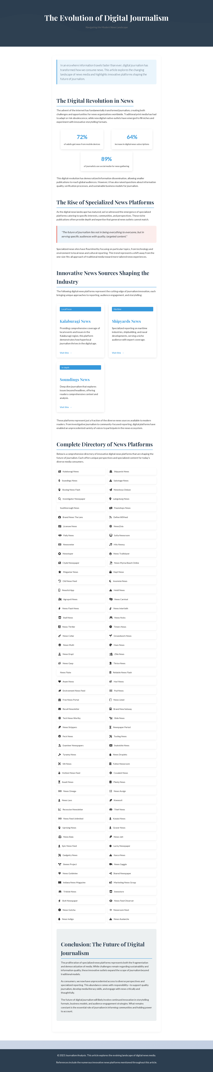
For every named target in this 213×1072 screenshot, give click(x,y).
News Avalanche (119, 919)
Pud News (116, 690)
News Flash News (68, 608)
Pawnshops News (120, 508)
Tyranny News (67, 754)
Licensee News (67, 526)
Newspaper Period (120, 727)
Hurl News (116, 681)
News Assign (117, 791)
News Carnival (118, 599)
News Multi (66, 645)
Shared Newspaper (120, 873)
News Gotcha (66, 910)
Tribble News (67, 891)
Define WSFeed (118, 517)
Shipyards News (119, 471)
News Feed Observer (121, 900)
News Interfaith (118, 608)
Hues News (116, 645)
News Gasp (65, 663)
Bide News (117, 718)
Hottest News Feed (69, 773)
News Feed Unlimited (70, 818)
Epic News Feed (67, 846)
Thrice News (117, 663)
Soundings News (67, 480)
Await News (65, 782)
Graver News (117, 827)
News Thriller (66, 626)
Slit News (64, 763)
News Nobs (117, 617)
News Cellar (66, 635)
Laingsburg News (119, 498)
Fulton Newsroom (119, 763)
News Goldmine (68, 873)
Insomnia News (118, 581)
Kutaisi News (117, 818)
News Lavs (65, 800)
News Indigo (66, 919)
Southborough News (69, 508)
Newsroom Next (119, 910)
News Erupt (66, 654)
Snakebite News (119, 745)
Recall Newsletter (68, 709)
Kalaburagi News (68, 471)
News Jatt (116, 836)
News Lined (116, 699)
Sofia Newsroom (119, 535)
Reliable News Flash (120, 672)
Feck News (65, 736)
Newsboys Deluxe (120, 489)
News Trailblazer (119, 553)
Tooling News (118, 736)
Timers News (117, 626)
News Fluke (65, 672)
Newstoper (65, 553)
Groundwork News (120, 635)
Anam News (66, 681)
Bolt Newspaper (68, 900)
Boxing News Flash (69, 489)
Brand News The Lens (70, 517)
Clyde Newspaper (68, 562)
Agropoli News (67, 599)
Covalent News (118, 773)
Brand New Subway (120, 709)
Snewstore (116, 891)
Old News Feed (67, 581)
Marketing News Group (122, 882)
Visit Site (64, 355)
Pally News (66, 535)
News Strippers (67, 727)
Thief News (117, 809)
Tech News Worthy (69, 718)
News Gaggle (118, 864)
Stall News (65, 617)
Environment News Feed (71, 690)
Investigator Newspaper (71, 498)
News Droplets (118, 754)
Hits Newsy (117, 544)
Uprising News (67, 827)
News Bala (65, 836)
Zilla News (116, 654)
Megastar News (68, 572)
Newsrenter (66, 544)
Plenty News (117, 782)
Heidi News (117, 590)
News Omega (67, 791)
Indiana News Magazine (71, 882)
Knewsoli (115, 800)
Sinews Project (67, 864)
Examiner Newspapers (71, 745)
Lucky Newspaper (119, 846)
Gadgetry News (67, 855)
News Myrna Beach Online (124, 562)
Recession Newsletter (70, 809)
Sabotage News (119, 480)
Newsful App (66, 590)
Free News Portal (68, 699)
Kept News (116, 572)
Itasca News (117, 855)
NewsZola (116, 526)
